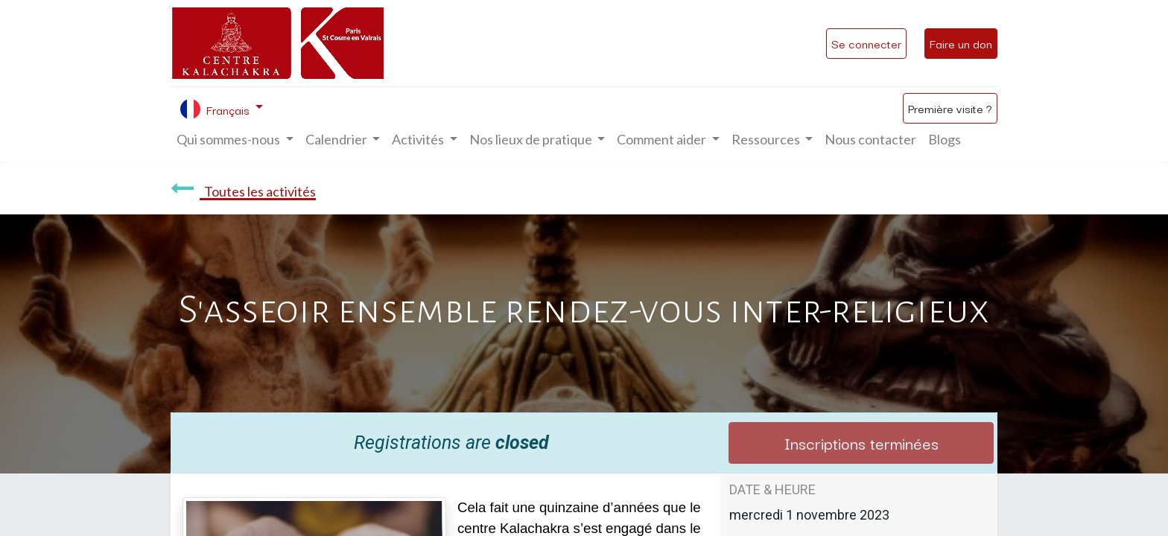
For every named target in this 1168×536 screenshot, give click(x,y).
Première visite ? (950, 108)
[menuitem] (870, 140)
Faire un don (961, 43)
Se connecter (866, 43)
